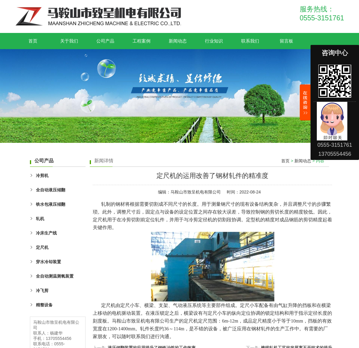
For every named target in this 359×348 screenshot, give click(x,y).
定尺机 (42, 247)
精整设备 (44, 304)
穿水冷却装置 (48, 261)
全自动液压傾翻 (50, 189)
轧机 (40, 218)
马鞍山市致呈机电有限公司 (196, 192)
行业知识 (214, 40)
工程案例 (141, 40)
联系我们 (250, 40)
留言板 (286, 40)
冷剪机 (42, 175)
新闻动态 (178, 40)
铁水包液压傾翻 (50, 204)
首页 (32, 40)
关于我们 (69, 40)
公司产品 (105, 40)
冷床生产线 (46, 233)
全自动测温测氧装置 (55, 276)
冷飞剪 (42, 290)
